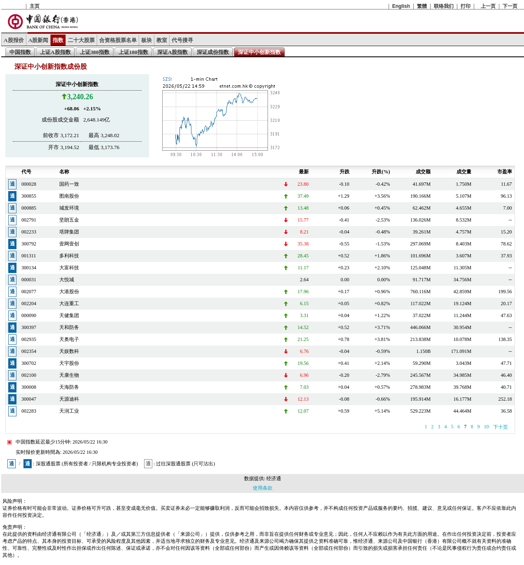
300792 (28, 244)
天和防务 (69, 327)
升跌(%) (381, 172)
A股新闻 (38, 40)
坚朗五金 (69, 220)
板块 (146, 40)
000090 (28, 315)
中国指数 (20, 52)
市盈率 (504, 172)
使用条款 (262, 488)
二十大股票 (81, 40)
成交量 (463, 172)
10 (486, 427)
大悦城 (66, 279)
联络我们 (444, 6)
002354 (28, 351)
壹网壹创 (69, 244)
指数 (58, 40)
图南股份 (69, 196)
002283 (28, 411)
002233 (28, 232)
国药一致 (69, 184)
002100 (28, 375)
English (401, 6)
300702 (28, 363)
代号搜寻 (182, 40)
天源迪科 (69, 399)
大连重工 (69, 303)
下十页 (500, 427)
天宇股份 (69, 363)
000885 (28, 208)
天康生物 (69, 375)
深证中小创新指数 (259, 52)
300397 (28, 327)
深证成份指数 (213, 52)
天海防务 (69, 387)
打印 (465, 6)
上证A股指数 (55, 52)
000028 (28, 184)
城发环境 (69, 208)
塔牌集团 (69, 232)
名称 (64, 172)
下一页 (510, 6)
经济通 (273, 478)
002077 (28, 291)
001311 (28, 256)
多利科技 (69, 256)
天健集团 (69, 315)
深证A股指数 (172, 52)
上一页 (488, 6)
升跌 (344, 172)
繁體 (422, 6)
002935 (28, 339)
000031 (28, 279)
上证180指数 (133, 52)
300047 (28, 399)
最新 (304, 172)
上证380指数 (94, 52)
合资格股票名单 (118, 40)
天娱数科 (69, 351)
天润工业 (69, 411)
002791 (28, 220)
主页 (35, 6)
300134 (28, 268)
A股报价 (14, 40)
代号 (26, 172)
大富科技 (69, 268)
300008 (28, 387)
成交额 (423, 172)
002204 (28, 303)
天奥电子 (69, 339)
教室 (161, 40)
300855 (28, 196)
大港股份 (69, 291)
